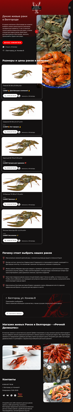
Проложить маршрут (16, 251)
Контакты (39, 393)
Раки (32, 393)
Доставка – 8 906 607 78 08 (12, 42)
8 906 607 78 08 (11, 95)
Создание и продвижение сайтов (43, 407)
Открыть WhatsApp (11, 47)
